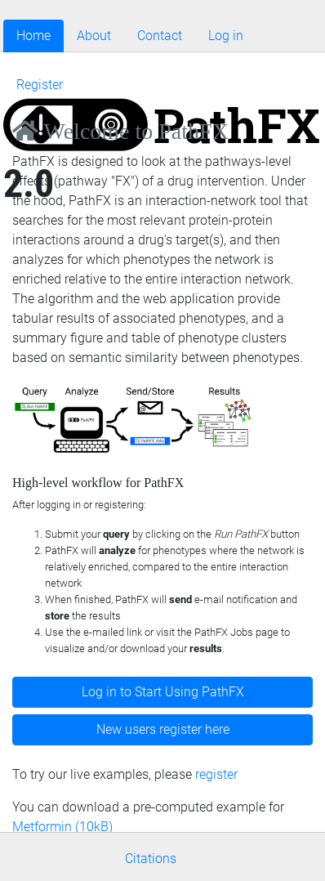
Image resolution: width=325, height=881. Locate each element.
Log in (225, 35)
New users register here (162, 729)
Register (39, 84)
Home (33, 35)
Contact (159, 35)
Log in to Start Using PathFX (163, 692)
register (216, 774)
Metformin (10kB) (62, 826)
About (94, 35)
